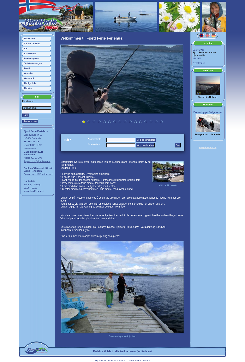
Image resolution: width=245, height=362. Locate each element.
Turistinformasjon (33, 63)
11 (135, 122)
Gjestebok (29, 78)
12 (140, 122)
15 (156, 122)
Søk (178, 145)
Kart (26, 48)
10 (130, 122)
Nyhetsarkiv (199, 63)
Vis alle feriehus (32, 43)
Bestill (27, 68)
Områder (28, 73)
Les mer (197, 58)
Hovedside (29, 38)
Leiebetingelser (31, 58)
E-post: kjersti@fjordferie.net (38, 174)
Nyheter (28, 88)
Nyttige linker (30, 83)
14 (151, 122)
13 (145, 122)
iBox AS (146, 361)
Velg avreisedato (145, 145)
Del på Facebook (207, 147)
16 (161, 122)
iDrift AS (121, 361)
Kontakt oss (30, 53)
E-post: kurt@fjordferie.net (37, 161)
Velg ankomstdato (146, 140)
